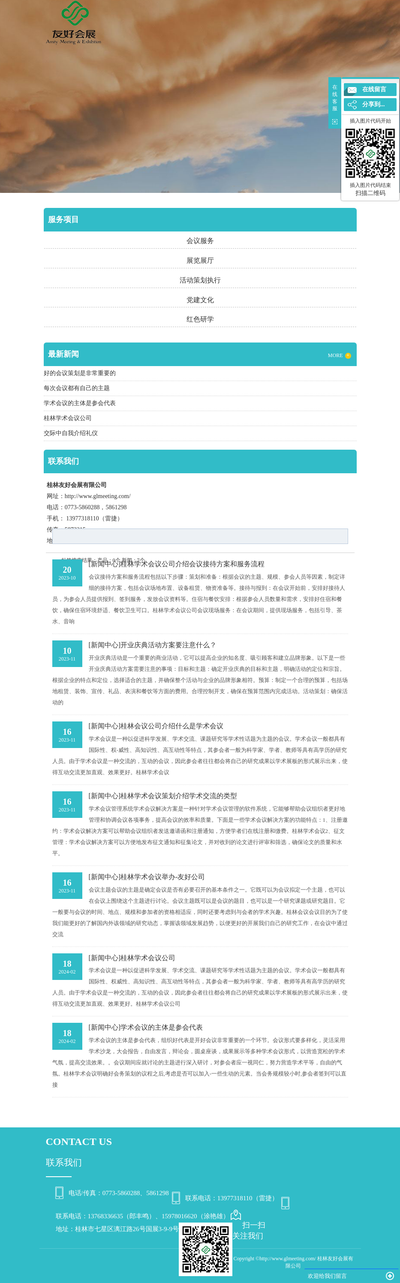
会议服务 (200, 240)
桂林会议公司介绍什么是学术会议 (171, 726)
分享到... (373, 104)
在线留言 (374, 89)
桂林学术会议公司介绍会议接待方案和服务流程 (192, 564)
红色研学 (200, 319)
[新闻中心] (105, 564)
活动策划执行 (200, 280)
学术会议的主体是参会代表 (161, 1027)
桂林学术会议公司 (147, 957)
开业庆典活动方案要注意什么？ (168, 645)
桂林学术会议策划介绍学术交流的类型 (178, 795)
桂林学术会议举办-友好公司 (162, 876)
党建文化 (200, 299)
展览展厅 (200, 260)
